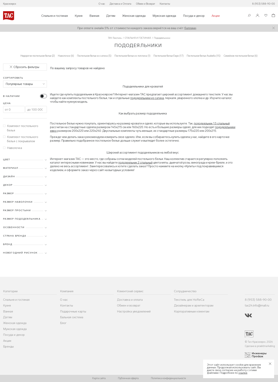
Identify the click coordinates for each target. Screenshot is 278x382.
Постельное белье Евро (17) (168, 55)
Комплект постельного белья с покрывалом (20, 139)
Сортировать (13, 78)
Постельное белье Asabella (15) (203, 55)
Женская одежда (134, 15)
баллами (190, 28)
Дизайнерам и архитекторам (193, 305)
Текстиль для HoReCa (189, 299)
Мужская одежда (164, 15)
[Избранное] (265, 15)
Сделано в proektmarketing (260, 346)
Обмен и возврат (128, 305)
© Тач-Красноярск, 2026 (259, 341)
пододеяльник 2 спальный (135, 162)
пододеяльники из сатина (147, 98)
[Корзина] (273, 15)
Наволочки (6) (66, 55)
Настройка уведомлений (134, 311)
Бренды (8, 346)
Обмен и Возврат (145, 3)
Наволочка (12, 148)
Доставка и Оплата (120, 3)
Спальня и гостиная (54, 15)
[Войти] (257, 15)
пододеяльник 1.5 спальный (212, 123)
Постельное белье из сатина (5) (94, 55)
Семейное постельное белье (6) (241, 55)
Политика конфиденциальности (168, 378)
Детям (110, 15)
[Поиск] (249, 15)
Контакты (165, 3)
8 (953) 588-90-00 (263, 3)
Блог (63, 323)
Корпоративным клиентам (191, 311)
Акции (216, 15)
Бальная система (71, 317)
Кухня (78, 15)
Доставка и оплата (130, 299)
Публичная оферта (128, 378)
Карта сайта (99, 378)
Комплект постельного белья (20, 128)
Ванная (94, 15)
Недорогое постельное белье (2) (37, 55)
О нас (101, 3)
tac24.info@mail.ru (257, 305)
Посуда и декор (194, 15)
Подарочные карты (73, 311)
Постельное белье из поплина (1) (132, 55)
